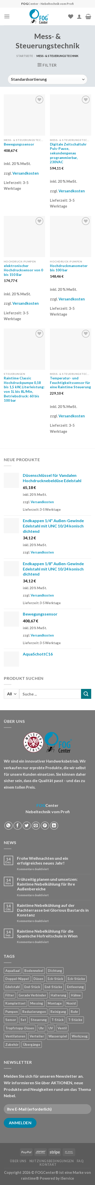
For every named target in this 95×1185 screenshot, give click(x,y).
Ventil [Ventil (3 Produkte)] (62, 1028)
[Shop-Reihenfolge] (47, 79)
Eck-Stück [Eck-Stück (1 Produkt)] (55, 979)
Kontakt (48, 1165)
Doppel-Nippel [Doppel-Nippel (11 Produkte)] (17, 979)
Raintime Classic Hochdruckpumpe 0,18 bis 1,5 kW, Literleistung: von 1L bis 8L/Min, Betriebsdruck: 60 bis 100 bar (24, 389)
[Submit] (86, 694)
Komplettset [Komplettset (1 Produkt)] (15, 1003)
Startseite (24, 55)
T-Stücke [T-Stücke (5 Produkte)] (75, 1020)
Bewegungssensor (19, 144)
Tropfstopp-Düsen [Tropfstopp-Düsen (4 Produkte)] (19, 1028)
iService (67, 1178)
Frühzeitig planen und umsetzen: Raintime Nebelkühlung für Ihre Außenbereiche (47, 884)
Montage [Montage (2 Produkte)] (55, 1003)
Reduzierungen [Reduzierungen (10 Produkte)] (34, 1012)
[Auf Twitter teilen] (27, 826)
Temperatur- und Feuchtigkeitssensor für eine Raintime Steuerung (70, 382)
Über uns (18, 1161)
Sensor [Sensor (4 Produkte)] (10, 1020)
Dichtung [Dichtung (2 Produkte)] (55, 971)
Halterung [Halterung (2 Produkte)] (58, 995)
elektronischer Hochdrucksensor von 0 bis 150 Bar (23, 270)
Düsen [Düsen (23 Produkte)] (38, 979)
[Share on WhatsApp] (8, 826)
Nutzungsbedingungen (51, 1161)
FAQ (80, 1161)
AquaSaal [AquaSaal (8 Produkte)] (12, 971)
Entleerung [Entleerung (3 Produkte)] (75, 987)
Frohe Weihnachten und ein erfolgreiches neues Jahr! (42, 860)
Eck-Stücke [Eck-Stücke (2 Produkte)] (76, 979)
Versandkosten (25, 173)
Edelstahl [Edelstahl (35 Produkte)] (12, 987)
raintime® (30, 1178)
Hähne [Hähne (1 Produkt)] (76, 995)
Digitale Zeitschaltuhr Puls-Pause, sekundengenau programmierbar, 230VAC (68, 153)
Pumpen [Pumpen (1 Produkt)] (11, 1012)
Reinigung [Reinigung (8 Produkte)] (58, 1012)
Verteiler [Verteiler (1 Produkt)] (37, 1036)
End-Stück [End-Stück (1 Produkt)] (32, 987)
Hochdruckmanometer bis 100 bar (69, 268)
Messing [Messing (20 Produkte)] (36, 1003)
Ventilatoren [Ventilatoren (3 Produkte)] (15, 1036)
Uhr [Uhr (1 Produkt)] (41, 1028)
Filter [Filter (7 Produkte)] (9, 995)
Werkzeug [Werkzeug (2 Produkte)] (80, 1036)
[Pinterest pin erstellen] (45, 826)
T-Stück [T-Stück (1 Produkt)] (57, 1020)
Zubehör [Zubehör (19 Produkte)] (11, 1045)
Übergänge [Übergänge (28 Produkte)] (31, 1045)
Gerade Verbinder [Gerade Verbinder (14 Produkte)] (32, 995)
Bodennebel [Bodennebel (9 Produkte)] (33, 971)
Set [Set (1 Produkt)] (23, 1020)
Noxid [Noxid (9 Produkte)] (71, 1003)
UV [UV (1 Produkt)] (50, 1028)
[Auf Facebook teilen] (17, 826)
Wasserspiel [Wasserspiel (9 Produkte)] (57, 1036)
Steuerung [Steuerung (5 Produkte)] (39, 1020)
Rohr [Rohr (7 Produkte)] (74, 1012)
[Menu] (7, 16)
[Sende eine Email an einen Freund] (36, 826)
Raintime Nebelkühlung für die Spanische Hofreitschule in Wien (47, 933)
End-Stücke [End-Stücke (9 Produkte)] (53, 987)
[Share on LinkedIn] (54, 826)
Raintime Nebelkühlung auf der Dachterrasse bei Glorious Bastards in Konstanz (53, 910)
